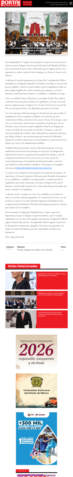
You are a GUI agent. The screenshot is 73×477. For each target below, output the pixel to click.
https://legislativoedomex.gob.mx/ (33, 168)
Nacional (9, 249)
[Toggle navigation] (71, 3)
